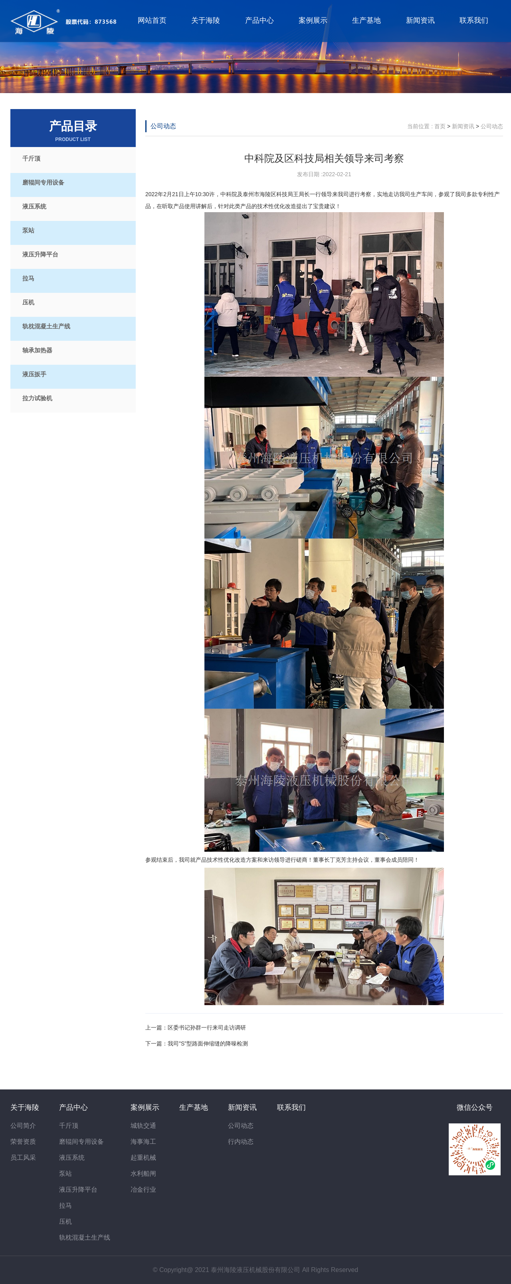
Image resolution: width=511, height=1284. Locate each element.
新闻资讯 (420, 20)
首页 (440, 126)
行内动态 (241, 1141)
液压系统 (34, 206)
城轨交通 (143, 1125)
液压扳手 (34, 374)
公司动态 (163, 126)
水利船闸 (143, 1173)
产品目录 (73, 131)
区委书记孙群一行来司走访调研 (207, 1027)
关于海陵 (205, 20)
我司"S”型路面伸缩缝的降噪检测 (208, 1043)
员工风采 (23, 1157)
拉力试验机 (37, 398)
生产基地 (366, 20)
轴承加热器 (37, 350)
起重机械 (143, 1157)
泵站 (28, 230)
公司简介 (23, 1125)
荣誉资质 (23, 1141)
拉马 (28, 278)
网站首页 (152, 20)
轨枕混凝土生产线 (46, 326)
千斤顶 (31, 158)
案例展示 (313, 20)
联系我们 (474, 20)
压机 (28, 302)
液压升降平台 (40, 254)
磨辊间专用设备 (43, 182)
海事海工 (143, 1141)
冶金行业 (143, 1189)
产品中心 (259, 20)
